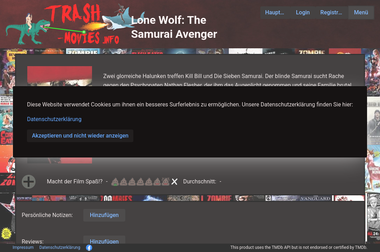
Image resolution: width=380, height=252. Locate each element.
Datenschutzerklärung (54, 119)
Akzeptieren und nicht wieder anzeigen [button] (80, 135)
